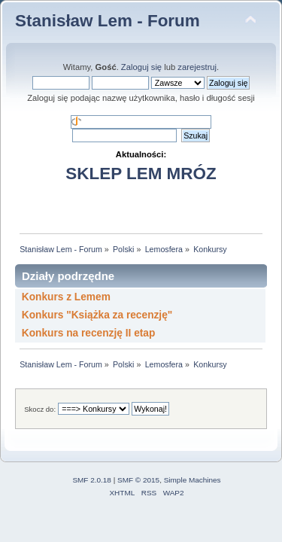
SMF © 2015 (138, 480)
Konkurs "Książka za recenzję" (97, 315)
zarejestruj (197, 67)
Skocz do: (40, 409)
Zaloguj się (141, 67)
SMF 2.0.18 (91, 480)
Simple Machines (192, 480)
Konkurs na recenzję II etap (89, 333)
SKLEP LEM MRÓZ (140, 173)
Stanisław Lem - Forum (107, 20)
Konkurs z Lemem (66, 297)
